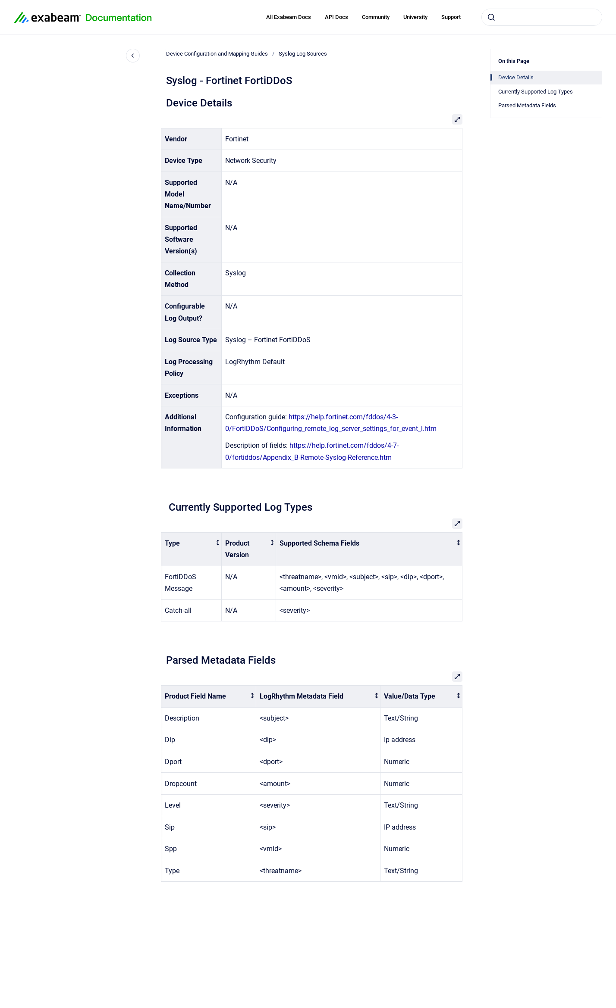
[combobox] (542, 17)
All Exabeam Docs (288, 17)
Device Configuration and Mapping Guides (217, 53)
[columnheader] (191, 549)
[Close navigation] (133, 55)
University (415, 17)
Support (451, 17)
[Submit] (491, 17)
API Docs (336, 17)
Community (376, 17)
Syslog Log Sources (303, 53)
